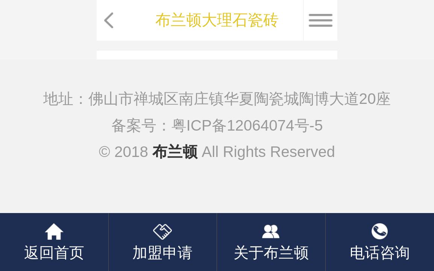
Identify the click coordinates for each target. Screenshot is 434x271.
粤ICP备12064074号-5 (247, 125)
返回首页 (54, 252)
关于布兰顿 (271, 252)
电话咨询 (380, 252)
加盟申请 (162, 252)
